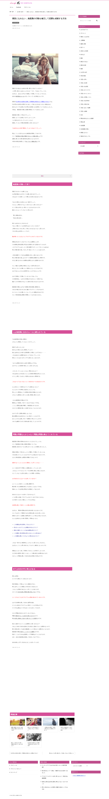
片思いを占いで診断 (85, 107)
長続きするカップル (85, 136)
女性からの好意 (84, 51)
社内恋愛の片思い (85, 129)
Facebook (18, 7)
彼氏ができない (84, 61)
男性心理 (83, 122)
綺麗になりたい (84, 132)
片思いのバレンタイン (86, 93)
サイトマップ (14, 772)
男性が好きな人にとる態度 (87, 118)
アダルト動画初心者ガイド (79, 775)
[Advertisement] (42, 40)
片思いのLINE (84, 83)
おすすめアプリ (84, 29)
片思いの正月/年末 (85, 100)
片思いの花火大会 (85, 104)
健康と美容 (83, 43)
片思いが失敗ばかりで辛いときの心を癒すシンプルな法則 (66, 729)
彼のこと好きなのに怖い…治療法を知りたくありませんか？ (17, 744)
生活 (82, 115)
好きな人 (83, 54)
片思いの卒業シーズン (86, 97)
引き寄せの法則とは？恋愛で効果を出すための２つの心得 (33, 744)
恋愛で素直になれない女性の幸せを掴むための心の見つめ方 (17, 729)
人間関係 (83, 40)
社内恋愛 (83, 125)
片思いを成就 (84, 111)
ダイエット (83, 33)
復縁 (82, 68)
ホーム (11, 7)
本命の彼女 (83, 75)
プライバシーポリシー (16, 768)
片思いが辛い (84, 79)
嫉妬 (82, 58)
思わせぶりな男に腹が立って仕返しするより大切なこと (33, 729)
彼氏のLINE (83, 65)
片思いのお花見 (84, 86)
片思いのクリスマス (85, 90)
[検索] (89, 20)
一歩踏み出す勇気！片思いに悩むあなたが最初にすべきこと (50, 729)
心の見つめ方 (15, 22)
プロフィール (27, 7)
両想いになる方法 (85, 36)
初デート (83, 47)
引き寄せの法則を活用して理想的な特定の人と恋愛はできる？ (33, 101)
